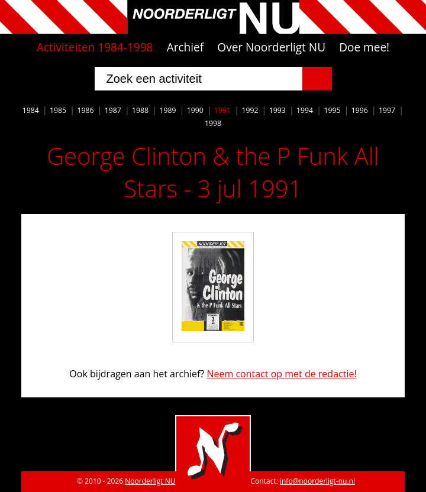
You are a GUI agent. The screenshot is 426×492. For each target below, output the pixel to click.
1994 (304, 110)
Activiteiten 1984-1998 (95, 47)
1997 (387, 110)
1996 (359, 110)
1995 (332, 110)
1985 (58, 110)
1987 (113, 110)
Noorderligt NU (150, 481)
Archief (185, 47)
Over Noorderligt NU (271, 47)
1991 (222, 110)
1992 (249, 110)
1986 (85, 110)
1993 (277, 110)
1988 (140, 110)
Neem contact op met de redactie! (281, 373)
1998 (213, 123)
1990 (195, 110)
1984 (30, 110)
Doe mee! (364, 47)
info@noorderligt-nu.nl (317, 481)
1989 (167, 110)
